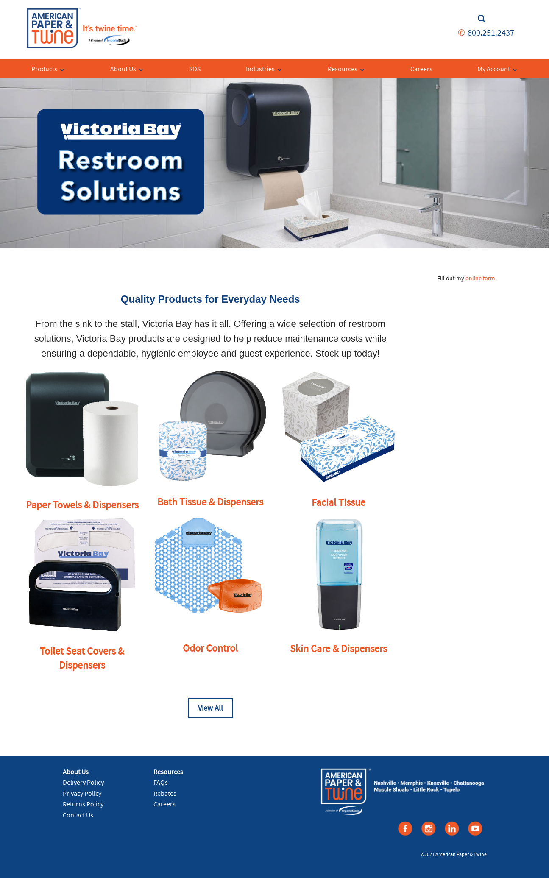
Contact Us (78, 815)
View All (210, 708)
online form (480, 278)
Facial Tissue (338, 502)
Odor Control (210, 648)
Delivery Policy (83, 782)
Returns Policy (83, 804)
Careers (164, 804)
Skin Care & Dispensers (338, 648)
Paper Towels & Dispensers (82, 504)
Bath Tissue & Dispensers (210, 501)
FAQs (160, 782)
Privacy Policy (82, 793)
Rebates (164, 793)
